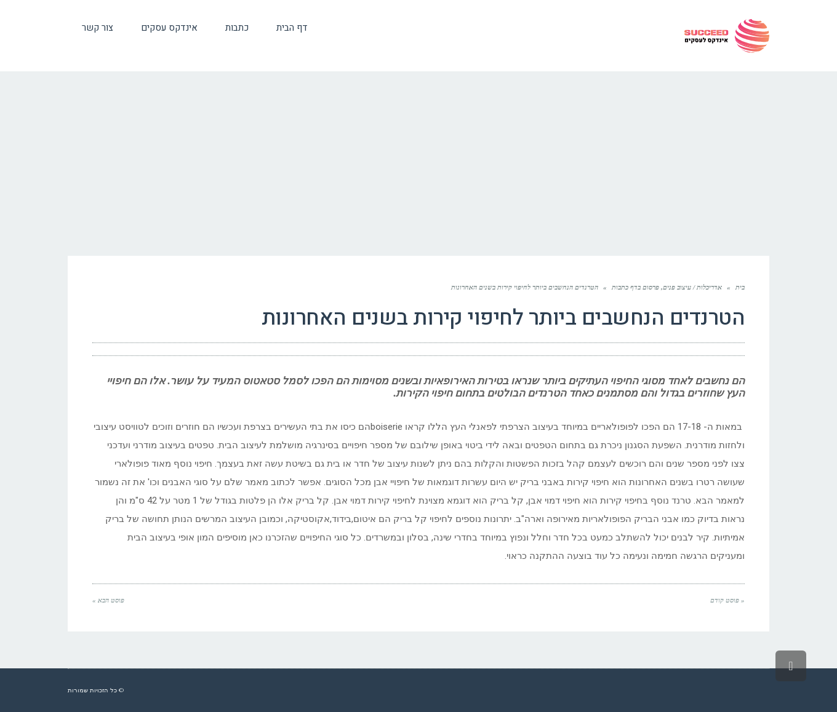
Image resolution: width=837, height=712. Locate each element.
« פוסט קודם (727, 600)
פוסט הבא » (108, 600)
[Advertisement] (418, 163)
